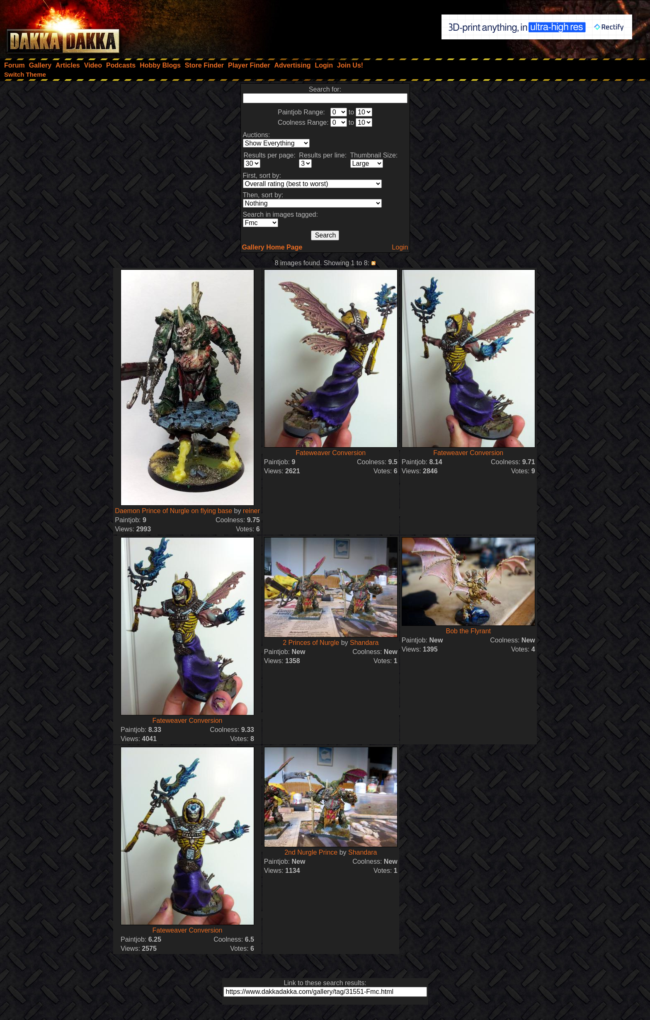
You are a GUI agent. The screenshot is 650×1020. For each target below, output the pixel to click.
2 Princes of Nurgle (311, 642)
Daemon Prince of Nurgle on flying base (173, 510)
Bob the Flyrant (468, 631)
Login (400, 247)
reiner (251, 510)
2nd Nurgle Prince (310, 852)
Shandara (364, 642)
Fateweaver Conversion (331, 452)
